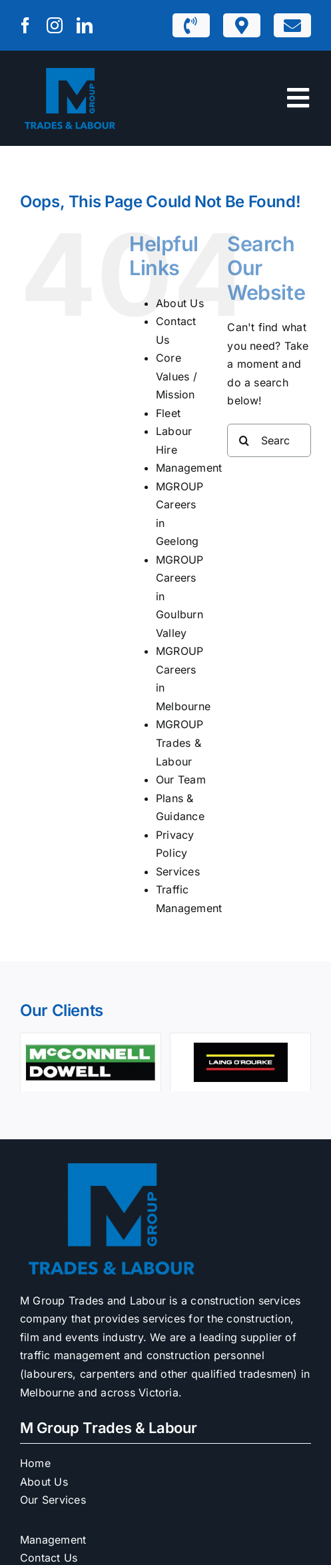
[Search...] (269, 440)
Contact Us (48, 1557)
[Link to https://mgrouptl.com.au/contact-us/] (292, 25)
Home (35, 1463)
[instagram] (55, 25)
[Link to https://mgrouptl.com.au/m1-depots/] (241, 25)
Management (189, 467)
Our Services (53, 1499)
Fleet (168, 413)
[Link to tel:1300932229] (190, 25)
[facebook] (25, 25)
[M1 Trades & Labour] (70, 69)
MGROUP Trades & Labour (179, 743)
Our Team (181, 779)
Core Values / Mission (176, 376)
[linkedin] (85, 25)
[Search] (243, 440)
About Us (180, 303)
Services (178, 871)
